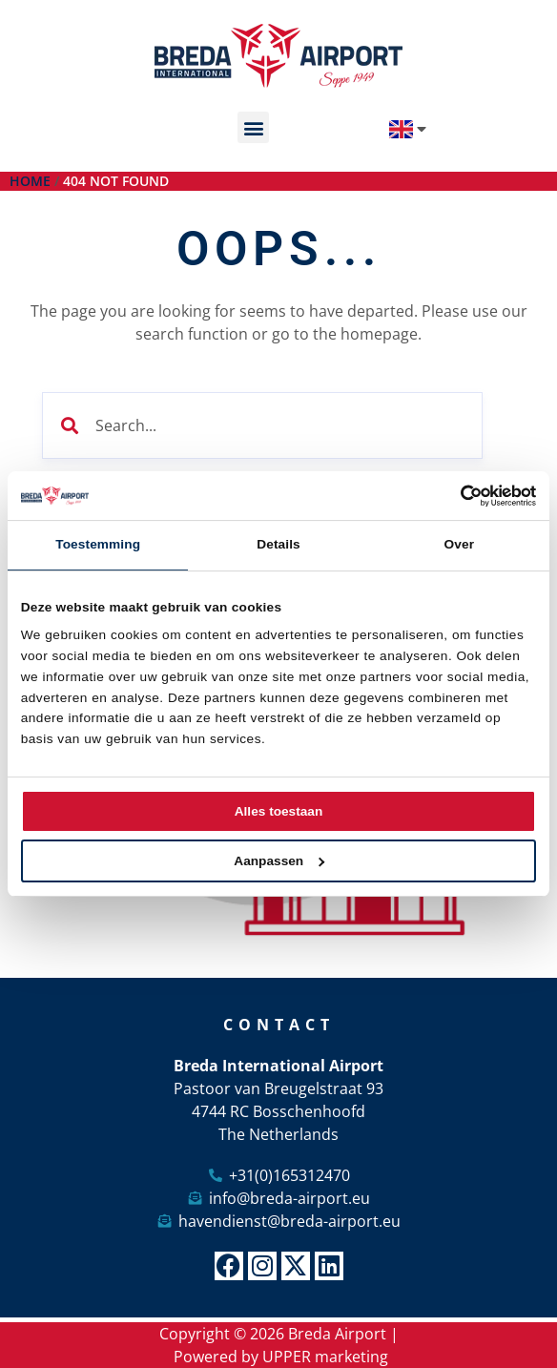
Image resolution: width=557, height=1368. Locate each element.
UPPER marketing (325, 1356)
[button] (253, 127)
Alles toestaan (279, 811)
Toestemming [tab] (97, 544)
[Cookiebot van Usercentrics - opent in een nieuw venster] (452, 496)
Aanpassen (279, 861)
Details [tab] (278, 544)
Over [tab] (459, 544)
